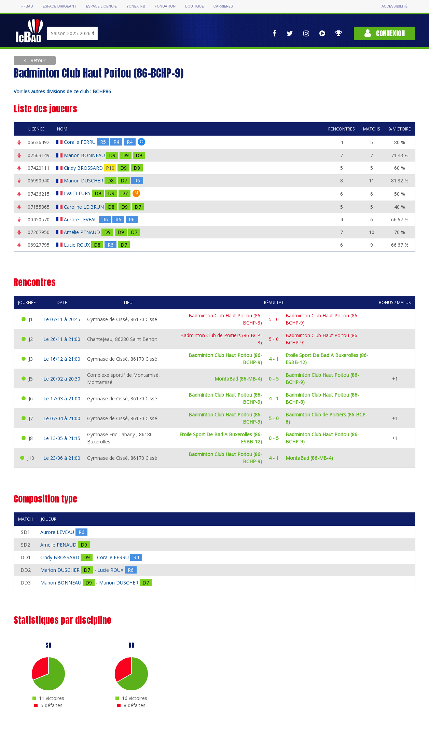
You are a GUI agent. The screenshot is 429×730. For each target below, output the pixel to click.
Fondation (165, 6)
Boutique (194, 6)
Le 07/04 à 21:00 (61, 418)
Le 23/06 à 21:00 (61, 458)
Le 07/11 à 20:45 (61, 319)
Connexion (384, 33)
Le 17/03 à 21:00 (61, 398)
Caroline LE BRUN (84, 207)
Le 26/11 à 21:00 (61, 339)
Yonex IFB (135, 6)
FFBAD (27, 6)
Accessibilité (394, 6)
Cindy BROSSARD (84, 168)
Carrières (223, 6)
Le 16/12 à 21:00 (61, 359)
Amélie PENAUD (82, 232)
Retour (37, 60)
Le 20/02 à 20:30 (61, 378)
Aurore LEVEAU (81, 219)
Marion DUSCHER (84, 180)
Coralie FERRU (80, 142)
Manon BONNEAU (85, 155)
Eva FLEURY (78, 193)
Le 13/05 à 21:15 (61, 438)
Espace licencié (101, 6)
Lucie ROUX (77, 245)
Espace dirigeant (60, 6)
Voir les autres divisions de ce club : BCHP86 (62, 91)
